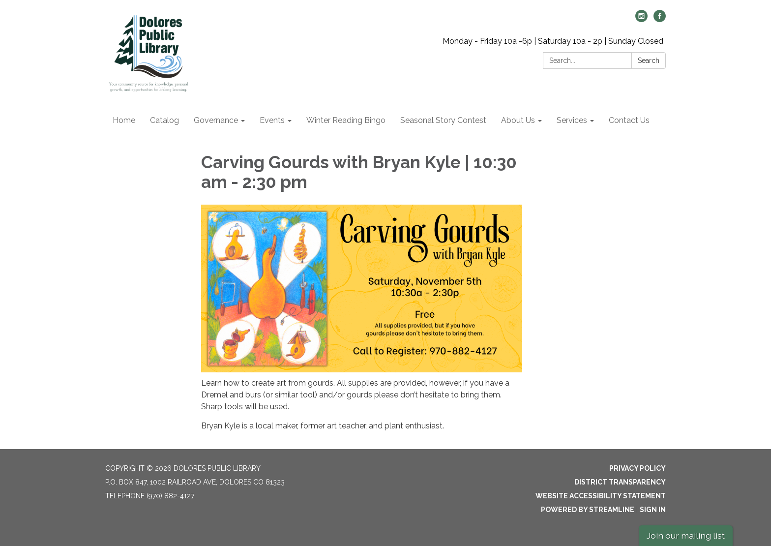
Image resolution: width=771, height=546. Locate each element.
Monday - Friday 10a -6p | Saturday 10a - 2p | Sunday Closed (553, 41)
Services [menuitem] (572, 120)
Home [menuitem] (124, 120)
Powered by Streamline (587, 510)
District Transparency (620, 482)
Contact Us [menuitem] (629, 120)
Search (648, 60)
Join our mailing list (686, 535)
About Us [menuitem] (518, 120)
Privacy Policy (637, 468)
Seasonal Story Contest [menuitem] (443, 120)
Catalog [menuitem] (164, 120)
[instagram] (641, 19)
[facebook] (659, 19)
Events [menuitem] (272, 120)
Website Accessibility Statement (600, 496)
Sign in (653, 510)
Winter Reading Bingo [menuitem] (346, 120)
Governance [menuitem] (216, 120)
